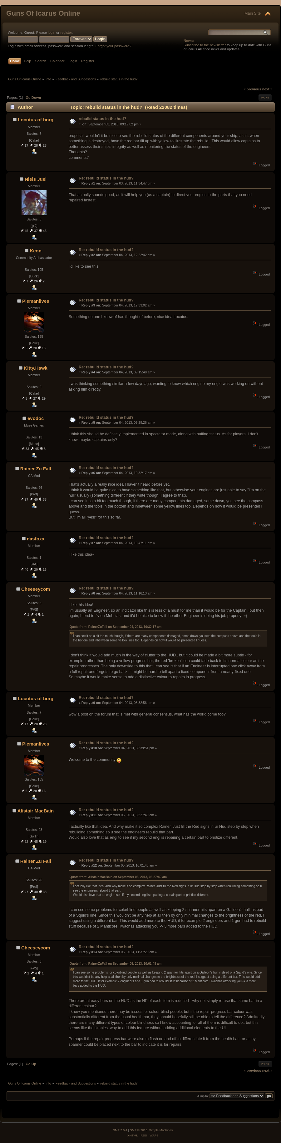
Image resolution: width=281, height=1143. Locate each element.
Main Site (252, 13)
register (66, 32)
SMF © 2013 (138, 1130)
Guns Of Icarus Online (43, 13)
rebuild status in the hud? (102, 119)
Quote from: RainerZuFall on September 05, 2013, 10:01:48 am (116, 963)
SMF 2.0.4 (120, 1130)
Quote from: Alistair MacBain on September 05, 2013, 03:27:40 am (118, 877)
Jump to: (203, 1096)
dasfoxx (36, 538)
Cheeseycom (35, 589)
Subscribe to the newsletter (205, 45)
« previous (252, 89)
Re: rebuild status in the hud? (106, 178)
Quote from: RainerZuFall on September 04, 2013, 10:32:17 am (116, 627)
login (51, 32)
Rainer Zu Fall (35, 468)
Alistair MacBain (35, 810)
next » (267, 89)
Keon (35, 250)
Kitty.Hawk (35, 368)
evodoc (35, 418)
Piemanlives (35, 301)
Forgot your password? (113, 46)
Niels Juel (36, 179)
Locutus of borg (35, 119)
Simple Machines (161, 1130)
